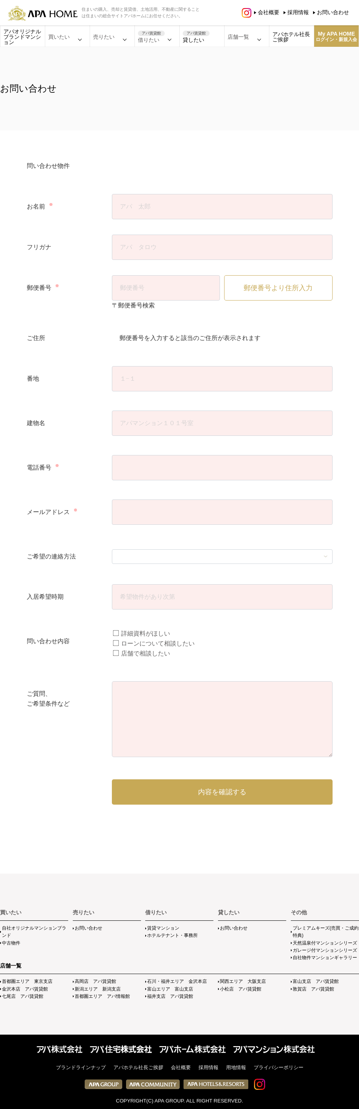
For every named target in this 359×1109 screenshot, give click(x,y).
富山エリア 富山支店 (170, 989)
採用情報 (298, 12)
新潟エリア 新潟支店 (98, 989)
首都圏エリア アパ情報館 (102, 996)
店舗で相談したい (141, 653)
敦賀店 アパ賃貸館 (313, 989)
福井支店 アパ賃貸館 (170, 996)
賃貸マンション (163, 928)
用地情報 (236, 1067)
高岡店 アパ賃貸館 (95, 981)
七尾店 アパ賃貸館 (22, 996)
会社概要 (268, 12)
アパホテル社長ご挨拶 (291, 37)
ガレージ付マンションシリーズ (325, 950)
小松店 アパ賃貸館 (240, 989)
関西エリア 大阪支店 (243, 981)
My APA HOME (336, 36)
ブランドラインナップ (81, 1067)
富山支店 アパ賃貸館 (316, 981)
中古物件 (11, 943)
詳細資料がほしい (141, 633)
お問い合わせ (333, 12)
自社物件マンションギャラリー (325, 957)
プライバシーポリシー (278, 1067)
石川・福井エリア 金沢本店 (177, 981)
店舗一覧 (10, 966)
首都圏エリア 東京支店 (27, 981)
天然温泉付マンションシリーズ (325, 943)
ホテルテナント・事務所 (172, 935)
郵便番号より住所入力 (278, 288)
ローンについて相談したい (153, 643)
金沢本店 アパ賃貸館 (25, 989)
